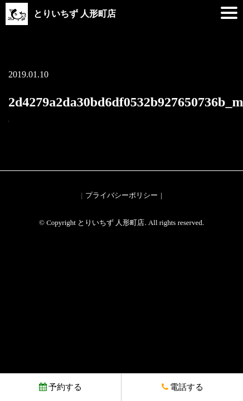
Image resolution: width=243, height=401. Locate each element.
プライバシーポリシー (121, 195)
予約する (60, 387)
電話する (182, 387)
